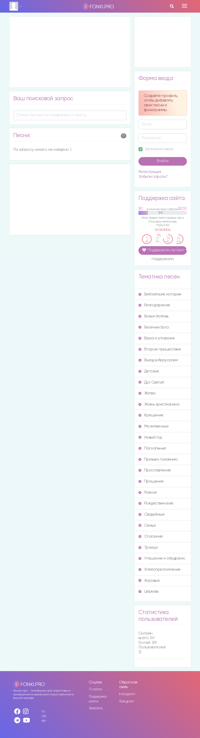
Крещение (150, 415)
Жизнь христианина (158, 404)
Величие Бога (153, 327)
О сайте (95, 689)
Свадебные (151, 514)
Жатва (146, 393)
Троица (148, 547)
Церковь (148, 591)
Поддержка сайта (98, 699)
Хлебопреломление (159, 569)
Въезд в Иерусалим (158, 360)
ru (43, 711)
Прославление (154, 470)
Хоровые (149, 580)
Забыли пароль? (153, 177)
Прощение (151, 481)
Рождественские (156, 503)
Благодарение (154, 305)
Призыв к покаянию (158, 459)
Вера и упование (156, 338)
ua (44, 716)
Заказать (96, 708)
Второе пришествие (159, 349)
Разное (147, 492)
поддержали (163, 259)
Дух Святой (151, 382)
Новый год (150, 437)
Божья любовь (153, 316)
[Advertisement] (69, 52)
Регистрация (149, 172)
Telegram (126, 701)
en (44, 721)
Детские (148, 371)
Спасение (150, 536)
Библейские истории (159, 294)
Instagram (127, 694)
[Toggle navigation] (184, 6)
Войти (162, 161)
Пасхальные (152, 448)
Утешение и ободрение (162, 558)
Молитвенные (153, 426)
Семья (147, 525)
